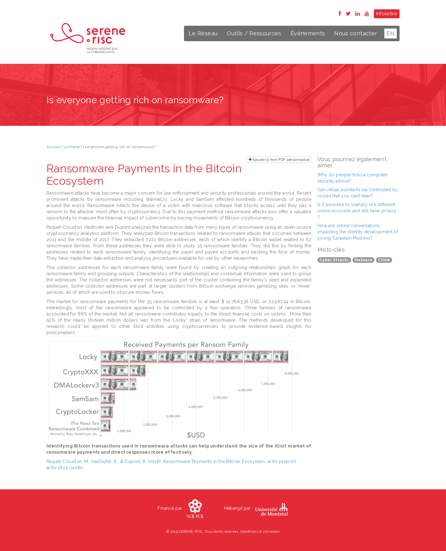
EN (391, 33)
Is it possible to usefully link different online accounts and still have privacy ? (356, 210)
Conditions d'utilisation (260, 532)
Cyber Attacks (334, 260)
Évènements (308, 33)
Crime (384, 260)
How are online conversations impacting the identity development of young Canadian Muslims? (357, 231)
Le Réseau (203, 33)
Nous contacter (355, 33)
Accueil (53, 147)
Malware (363, 260)
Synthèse (71, 147)
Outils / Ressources (254, 33)
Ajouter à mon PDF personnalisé (279, 159)
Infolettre (386, 13)
